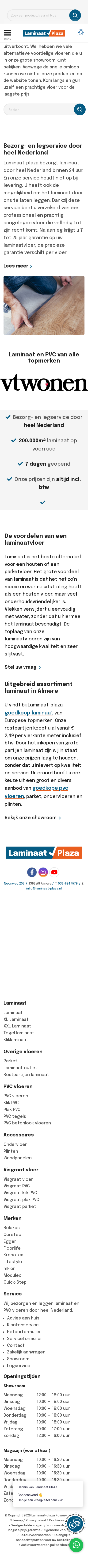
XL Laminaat (16, 1019)
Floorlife (12, 1248)
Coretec (12, 1234)
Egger (10, 1241)
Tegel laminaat (19, 1033)
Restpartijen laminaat (26, 1074)
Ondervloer (15, 1144)
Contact (16, 1345)
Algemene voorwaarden (62, 1530)
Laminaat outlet (20, 1067)
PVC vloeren (16, 1096)
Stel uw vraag (20, 667)
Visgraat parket (20, 1206)
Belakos (12, 1227)
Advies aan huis (23, 1318)
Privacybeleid (36, 1520)
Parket (10, 1061)
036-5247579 (68, 883)
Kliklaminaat (16, 1039)
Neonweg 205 (14, 883)
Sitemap (16, 1520)
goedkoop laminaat (29, 713)
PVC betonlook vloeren (27, 1123)
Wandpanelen (18, 1158)
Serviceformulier (24, 1338)
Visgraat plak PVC (21, 1199)
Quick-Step (15, 1282)
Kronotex (13, 1254)
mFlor (9, 1268)
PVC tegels (15, 1116)
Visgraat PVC (17, 1186)
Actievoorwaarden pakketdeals (45, 1545)
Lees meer (16, 266)
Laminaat (13, 1012)
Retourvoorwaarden (35, 1535)
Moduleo (13, 1275)
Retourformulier (24, 1331)
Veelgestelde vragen (27, 1525)
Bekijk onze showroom (31, 817)
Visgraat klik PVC (20, 1192)
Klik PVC (11, 1102)
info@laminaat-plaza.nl (44, 888)
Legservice (18, 1365)
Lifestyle (13, 1261)
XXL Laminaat (17, 1026)
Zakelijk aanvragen (26, 1352)
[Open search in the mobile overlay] (44, 15)
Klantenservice (23, 1325)
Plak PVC (12, 1109)
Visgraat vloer (18, 1179)
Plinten (11, 1151)
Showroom (18, 1359)
